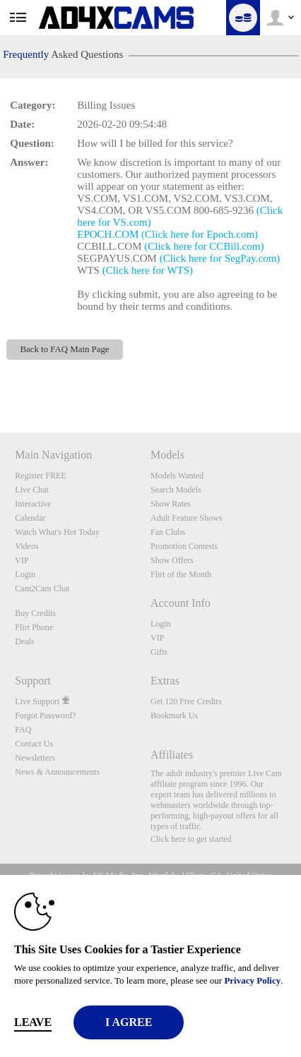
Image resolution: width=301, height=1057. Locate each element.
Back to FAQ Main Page (65, 349)
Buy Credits (35, 613)
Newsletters (35, 758)
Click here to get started (191, 839)
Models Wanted (176, 476)
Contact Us (34, 744)
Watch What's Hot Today (57, 532)
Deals (24, 641)
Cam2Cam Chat (42, 588)
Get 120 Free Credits (185, 701)
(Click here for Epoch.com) (199, 234)
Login (25, 574)
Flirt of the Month (180, 574)
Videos (26, 546)
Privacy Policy (252, 980)
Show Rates (170, 504)
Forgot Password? (45, 715)
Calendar (30, 518)
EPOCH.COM (107, 234)
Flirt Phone (34, 627)
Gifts (158, 652)
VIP (21, 560)
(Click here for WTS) (147, 270)
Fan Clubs (167, 532)
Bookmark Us (174, 715)
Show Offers (172, 560)
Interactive (33, 504)
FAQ (23, 730)
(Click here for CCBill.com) (204, 246)
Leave (33, 1022)
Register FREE (40, 476)
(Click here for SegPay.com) (220, 258)
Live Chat (32, 490)
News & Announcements (57, 772)
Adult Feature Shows (186, 518)
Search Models (175, 490)
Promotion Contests (184, 546)
